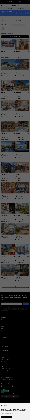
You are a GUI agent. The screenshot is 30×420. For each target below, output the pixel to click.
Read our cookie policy (5, 413)
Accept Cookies (6, 417)
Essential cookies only (14, 413)
